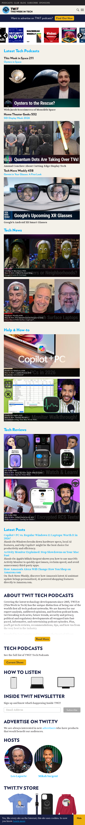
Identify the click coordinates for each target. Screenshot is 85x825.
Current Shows (15, 662)
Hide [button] (79, 818)
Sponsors (44, 3)
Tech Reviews (15, 429)
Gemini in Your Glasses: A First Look (23, 174)
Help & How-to (17, 329)
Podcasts (7, 3)
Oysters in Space (12, 61)
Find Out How (64, 18)
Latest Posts (14, 529)
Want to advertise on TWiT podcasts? (42, 18)
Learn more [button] (19, 821)
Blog (23, 3)
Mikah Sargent (48, 776)
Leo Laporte (19, 776)
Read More (42, 639)
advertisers (49, 728)
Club (16, 3)
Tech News (13, 230)
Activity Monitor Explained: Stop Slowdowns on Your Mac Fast (41, 553)
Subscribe (32, 3)
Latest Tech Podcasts (21, 50)
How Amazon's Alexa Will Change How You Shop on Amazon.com (37, 571)
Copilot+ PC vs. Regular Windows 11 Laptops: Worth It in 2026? (40, 536)
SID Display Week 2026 (17, 117)
